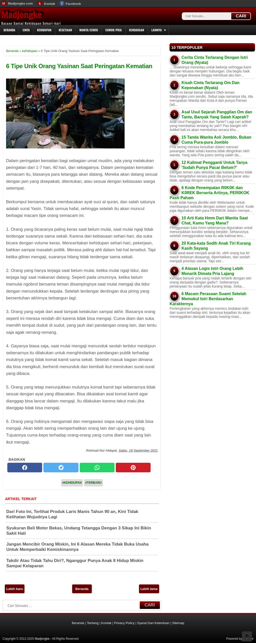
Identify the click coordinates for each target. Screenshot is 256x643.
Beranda (9, 30)
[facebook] (24, 467)
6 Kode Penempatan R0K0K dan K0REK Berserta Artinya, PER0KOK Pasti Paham (209, 193)
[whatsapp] (97, 467)
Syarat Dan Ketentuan (153, 623)
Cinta (26, 30)
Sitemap (178, 623)
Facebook (73, 4)
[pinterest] (133, 467)
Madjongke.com (20, 3)
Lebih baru (14, 589)
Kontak (49, 4)
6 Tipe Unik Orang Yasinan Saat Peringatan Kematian (79, 66)
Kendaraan (136, 30)
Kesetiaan (65, 30)
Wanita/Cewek (88, 30)
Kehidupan (44, 30)
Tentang (92, 623)
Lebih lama (149, 589)
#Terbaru (93, 482)
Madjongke (21, 15)
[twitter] (60, 467)
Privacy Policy (124, 623)
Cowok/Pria (113, 30)
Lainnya (156, 30)
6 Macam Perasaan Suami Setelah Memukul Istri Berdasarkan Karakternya (208, 299)
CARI (241, 16)
